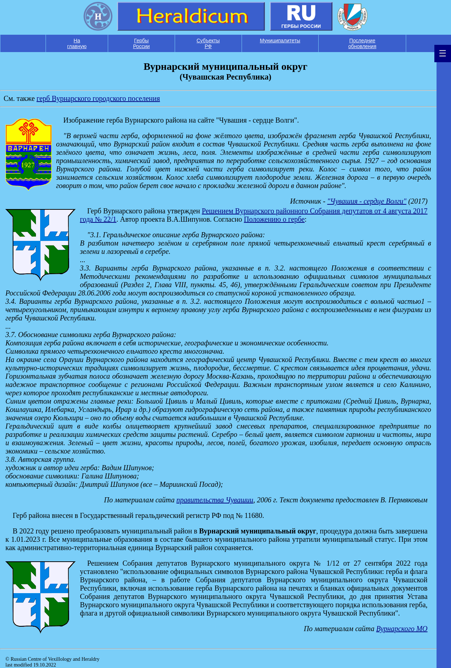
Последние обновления (362, 43)
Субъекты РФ (208, 43)
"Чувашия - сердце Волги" (367, 201)
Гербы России (141, 43)
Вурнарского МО (401, 629)
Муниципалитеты (280, 40)
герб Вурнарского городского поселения (98, 98)
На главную (76, 43)
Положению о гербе (274, 219)
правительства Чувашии (215, 500)
